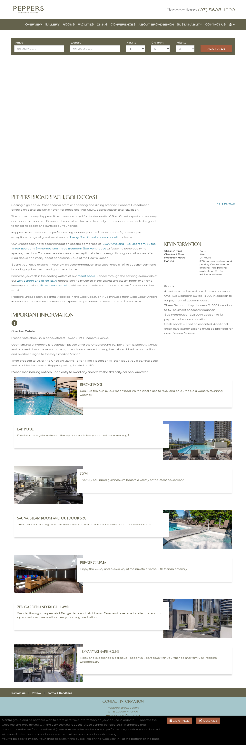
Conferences (123, 24)
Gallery (52, 24)
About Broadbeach (156, 24)
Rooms (69, 24)
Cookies (208, 720)
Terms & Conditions (60, 692)
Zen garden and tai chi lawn (37, 280)
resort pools (86, 276)
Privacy (36, 692)
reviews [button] (226, 203)
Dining (102, 24)
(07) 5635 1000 (216, 9)
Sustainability (189, 24)
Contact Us (215, 24)
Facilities (86, 24)
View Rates (216, 48)
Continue (179, 720)
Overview (33, 24)
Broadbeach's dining (55, 285)
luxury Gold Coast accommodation (96, 237)
